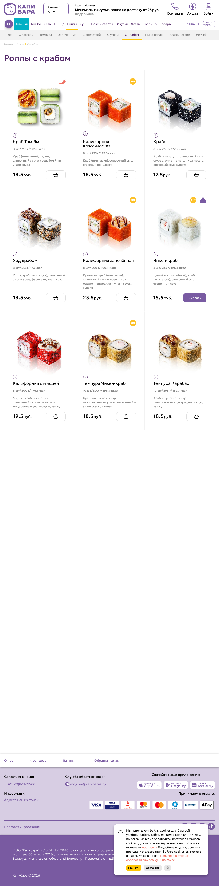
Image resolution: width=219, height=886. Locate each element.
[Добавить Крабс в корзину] (196, 174)
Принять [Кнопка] (133, 867)
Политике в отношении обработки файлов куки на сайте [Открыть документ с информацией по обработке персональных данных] (160, 858)
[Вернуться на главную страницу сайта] (19, 9)
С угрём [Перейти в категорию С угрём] (113, 35)
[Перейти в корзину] (195, 24)
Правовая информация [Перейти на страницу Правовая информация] (22, 827)
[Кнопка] (167, 868)
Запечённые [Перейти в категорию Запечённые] (67, 35)
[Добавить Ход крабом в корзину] (56, 297)
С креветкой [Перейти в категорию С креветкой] (92, 35)
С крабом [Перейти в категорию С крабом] (132, 35)
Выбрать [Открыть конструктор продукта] (194, 298)
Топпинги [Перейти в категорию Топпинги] (150, 24)
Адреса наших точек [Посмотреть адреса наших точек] (21, 800)
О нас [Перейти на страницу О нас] (8, 761)
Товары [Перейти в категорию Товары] (165, 24)
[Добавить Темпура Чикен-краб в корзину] (126, 416)
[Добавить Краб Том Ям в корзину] (56, 174)
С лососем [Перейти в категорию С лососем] (26, 35)
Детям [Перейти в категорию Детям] (135, 24)
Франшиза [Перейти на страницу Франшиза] (38, 761)
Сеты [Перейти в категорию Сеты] (47, 24)
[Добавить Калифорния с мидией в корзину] (56, 416)
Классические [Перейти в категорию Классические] (179, 35)
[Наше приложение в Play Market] (176, 785)
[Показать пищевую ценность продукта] (15, 135)
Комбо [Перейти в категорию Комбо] (36, 24)
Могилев (90, 5)
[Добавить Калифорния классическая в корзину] (126, 174)
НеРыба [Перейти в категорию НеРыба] (201, 35)
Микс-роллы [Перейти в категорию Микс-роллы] (154, 35)
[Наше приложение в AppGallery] (202, 785)
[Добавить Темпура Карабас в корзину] (196, 416)
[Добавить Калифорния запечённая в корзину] (126, 297)
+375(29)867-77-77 (20, 784)
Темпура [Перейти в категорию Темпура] (46, 35)
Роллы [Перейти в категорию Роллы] (72, 24)
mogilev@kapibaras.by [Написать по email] (88, 784)
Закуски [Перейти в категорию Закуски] (122, 24)
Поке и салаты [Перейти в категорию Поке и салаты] (102, 24)
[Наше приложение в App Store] (149, 785)
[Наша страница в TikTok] (211, 826)
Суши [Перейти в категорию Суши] (84, 24)
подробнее (84, 14)
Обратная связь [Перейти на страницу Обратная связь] (106, 761)
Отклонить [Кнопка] (153, 867)
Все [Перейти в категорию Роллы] (9, 35)
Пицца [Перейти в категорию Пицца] (59, 24)
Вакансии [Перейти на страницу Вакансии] (70, 761)
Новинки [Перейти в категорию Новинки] (21, 24)
